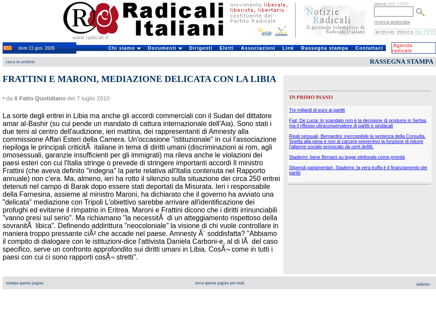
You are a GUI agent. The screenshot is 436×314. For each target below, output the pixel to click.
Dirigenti (201, 48)
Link (288, 48)
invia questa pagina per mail (220, 282)
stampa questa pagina (25, 282)
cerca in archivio (20, 61)
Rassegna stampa (324, 48)
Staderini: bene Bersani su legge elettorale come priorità (347, 157)
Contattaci (369, 48)
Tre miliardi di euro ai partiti (317, 110)
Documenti (165, 48)
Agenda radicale (402, 48)
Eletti (226, 48)
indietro (423, 284)
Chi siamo (124, 48)
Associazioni (258, 48)
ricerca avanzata (392, 21)
